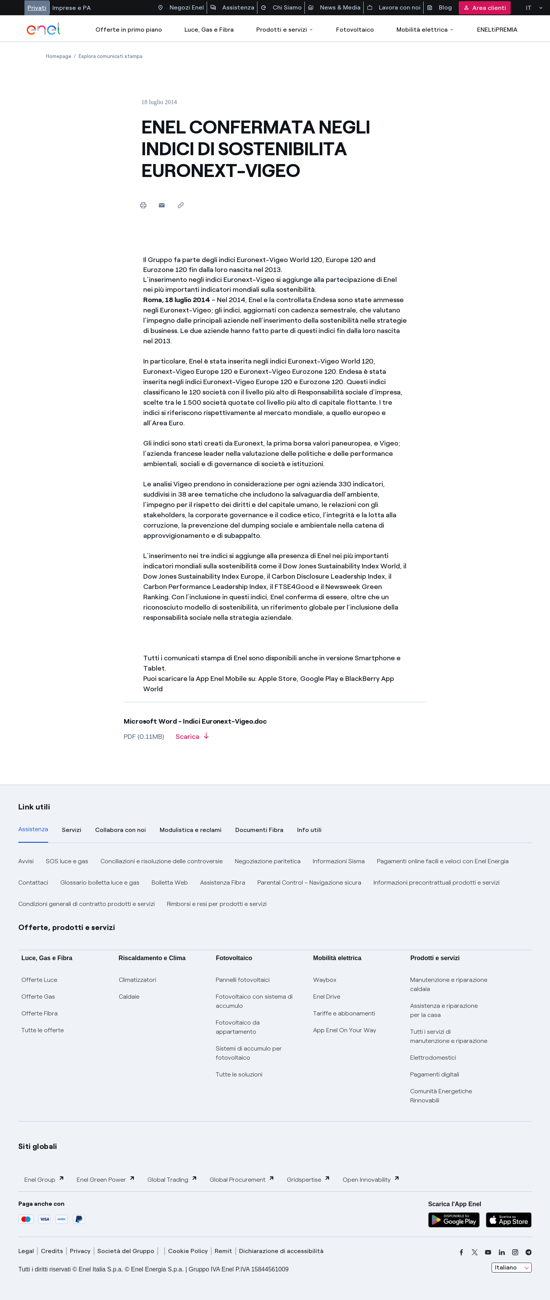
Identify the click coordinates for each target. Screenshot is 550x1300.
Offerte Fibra (39, 1013)
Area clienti (484, 7)
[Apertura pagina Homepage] (58, 56)
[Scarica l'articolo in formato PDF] (192, 739)
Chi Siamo (281, 8)
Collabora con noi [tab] (120, 829)
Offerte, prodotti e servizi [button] (66, 927)
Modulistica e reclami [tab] (191, 829)
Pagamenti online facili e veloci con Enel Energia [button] (443, 861)
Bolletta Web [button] (170, 882)
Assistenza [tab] (33, 829)
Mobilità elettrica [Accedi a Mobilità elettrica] (425, 29)
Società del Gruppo (125, 1251)
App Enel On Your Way (344, 1030)
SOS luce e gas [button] (67, 861)
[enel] (44, 29)
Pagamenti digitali (434, 1074)
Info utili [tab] (309, 829)
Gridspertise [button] (308, 1179)
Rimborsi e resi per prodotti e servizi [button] (217, 903)
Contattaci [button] (33, 882)
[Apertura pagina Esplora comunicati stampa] (110, 56)
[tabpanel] (275, 883)
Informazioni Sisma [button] (339, 861)
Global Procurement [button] (242, 1179)
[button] (161, 205)
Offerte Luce (39, 979)
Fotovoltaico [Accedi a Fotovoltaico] (355, 29)
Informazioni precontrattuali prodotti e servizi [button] (437, 882)
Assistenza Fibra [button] (222, 882)
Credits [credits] (52, 1251)
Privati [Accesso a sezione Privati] (37, 7)
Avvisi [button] (26, 861)
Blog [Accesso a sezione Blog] (439, 8)
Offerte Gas (38, 996)
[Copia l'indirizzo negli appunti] (180, 205)
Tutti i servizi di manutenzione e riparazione (448, 1036)
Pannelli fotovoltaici (243, 979)
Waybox (324, 979)
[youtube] (488, 1252)
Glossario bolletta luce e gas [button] (99, 882)
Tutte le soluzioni (239, 1074)
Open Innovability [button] (371, 1179)
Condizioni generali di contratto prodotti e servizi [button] (86, 903)
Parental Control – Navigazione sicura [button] (309, 882)
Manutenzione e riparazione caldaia (448, 984)
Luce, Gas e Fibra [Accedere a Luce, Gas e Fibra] (209, 29)
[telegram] (529, 1252)
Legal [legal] (26, 1251)
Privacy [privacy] (80, 1251)
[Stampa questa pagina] (143, 205)
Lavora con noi (394, 8)
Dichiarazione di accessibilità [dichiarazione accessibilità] (281, 1251)
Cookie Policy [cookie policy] (188, 1251)
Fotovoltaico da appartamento (238, 1027)
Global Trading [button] (172, 1179)
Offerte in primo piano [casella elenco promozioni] (128, 29)
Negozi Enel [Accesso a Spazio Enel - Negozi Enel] (180, 8)
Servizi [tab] (71, 829)
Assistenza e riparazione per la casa (444, 1010)
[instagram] (515, 1252)
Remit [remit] (223, 1251)
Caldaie (129, 996)
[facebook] (461, 1252)
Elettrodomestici (433, 1057)
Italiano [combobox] (506, 1267)
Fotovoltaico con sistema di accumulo (254, 1001)
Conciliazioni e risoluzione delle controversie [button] (161, 861)
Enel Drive (326, 996)
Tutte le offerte (42, 1030)
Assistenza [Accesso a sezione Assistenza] (232, 8)
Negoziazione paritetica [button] (268, 861)
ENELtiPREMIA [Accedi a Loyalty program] (497, 29)
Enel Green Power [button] (106, 1179)
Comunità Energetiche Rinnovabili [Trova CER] (441, 1096)
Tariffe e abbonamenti (344, 1013)
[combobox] (512, 1268)
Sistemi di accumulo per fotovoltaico (249, 1053)
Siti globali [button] (37, 1146)
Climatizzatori (137, 979)
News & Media (334, 8)
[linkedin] (502, 1252)
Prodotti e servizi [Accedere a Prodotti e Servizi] (285, 29)
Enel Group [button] (44, 1179)
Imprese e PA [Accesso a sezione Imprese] (71, 8)
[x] (475, 1252)
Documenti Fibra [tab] (259, 829)
